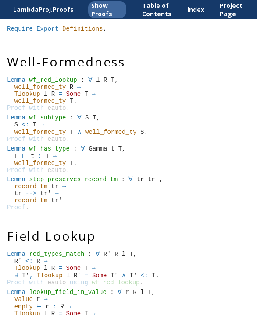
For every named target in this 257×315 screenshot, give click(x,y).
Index (195, 9)
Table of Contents (156, 9)
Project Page (231, 9)
